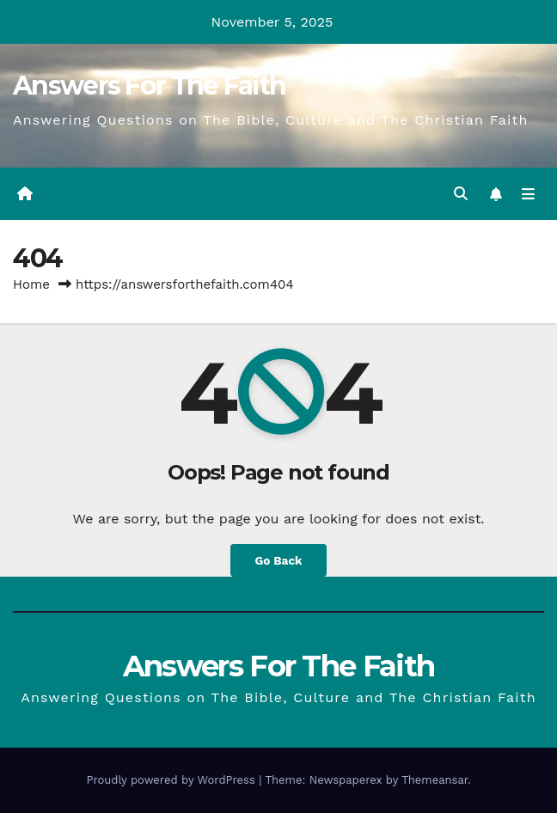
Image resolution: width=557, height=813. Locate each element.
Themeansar (434, 779)
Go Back (278, 560)
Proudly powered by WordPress (172, 779)
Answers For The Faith (149, 85)
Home (31, 284)
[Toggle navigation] (528, 194)
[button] (461, 194)
